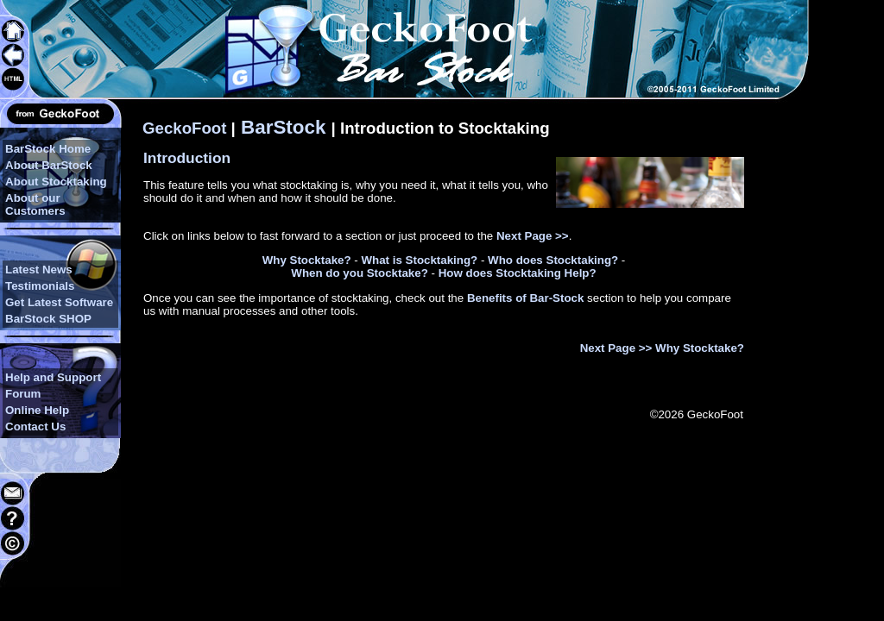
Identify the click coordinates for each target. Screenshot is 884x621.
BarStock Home (48, 148)
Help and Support (53, 377)
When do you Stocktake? (359, 273)
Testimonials (39, 285)
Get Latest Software (59, 302)
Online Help (37, 410)
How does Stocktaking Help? (518, 273)
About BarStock (48, 165)
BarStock (284, 127)
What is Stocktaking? (419, 260)
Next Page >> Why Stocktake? (662, 348)
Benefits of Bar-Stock (525, 298)
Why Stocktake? (306, 260)
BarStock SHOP (48, 318)
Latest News (39, 269)
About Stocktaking (56, 181)
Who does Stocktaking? (553, 260)
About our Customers (35, 204)
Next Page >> (532, 235)
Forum (23, 393)
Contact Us (35, 426)
